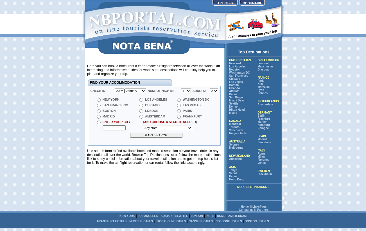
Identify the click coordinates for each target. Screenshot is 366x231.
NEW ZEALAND (239, 155)
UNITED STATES (240, 60)
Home (245, 206)
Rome (261, 153)
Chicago (234, 78)
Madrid (262, 139)
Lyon (260, 90)
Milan (261, 156)
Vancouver (236, 130)
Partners (263, 209)
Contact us (246, 209)
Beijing (233, 176)
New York (235, 63)
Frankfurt (263, 118)
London (262, 63)
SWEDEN (263, 171)
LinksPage (259, 206)
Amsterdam (265, 104)
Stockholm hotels (171, 221)
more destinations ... (253, 187)
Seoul (233, 173)
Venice (261, 162)
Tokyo (233, 170)
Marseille (263, 87)
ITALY (261, 150)
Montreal (235, 124)
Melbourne (236, 147)
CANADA (235, 121)
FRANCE (263, 77)
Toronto (234, 127)
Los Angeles (237, 66)
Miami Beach (237, 100)
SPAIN (261, 136)
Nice (260, 83)
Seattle (233, 103)
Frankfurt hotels (111, 221)
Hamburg (263, 124)
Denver (234, 106)
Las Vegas (236, 81)
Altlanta (234, 91)
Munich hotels (141, 221)
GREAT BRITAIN (268, 60)
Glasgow (263, 69)
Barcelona (264, 142)
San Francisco (238, 75)
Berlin (261, 115)
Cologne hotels (229, 221)
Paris (260, 80)
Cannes (262, 93)
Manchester (265, 66)
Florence (263, 159)
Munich (262, 121)
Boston (234, 85)
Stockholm (264, 174)
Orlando (234, 88)
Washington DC (239, 72)
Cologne (263, 128)
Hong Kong (236, 179)
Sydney (234, 144)
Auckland (235, 158)
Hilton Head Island (237, 111)
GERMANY (264, 112)
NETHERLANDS (268, 101)
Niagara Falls (238, 133)
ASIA (232, 167)
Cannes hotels (201, 221)
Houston (235, 69)
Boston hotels (257, 221)
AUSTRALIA (237, 141)
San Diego (236, 97)
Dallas (233, 94)
